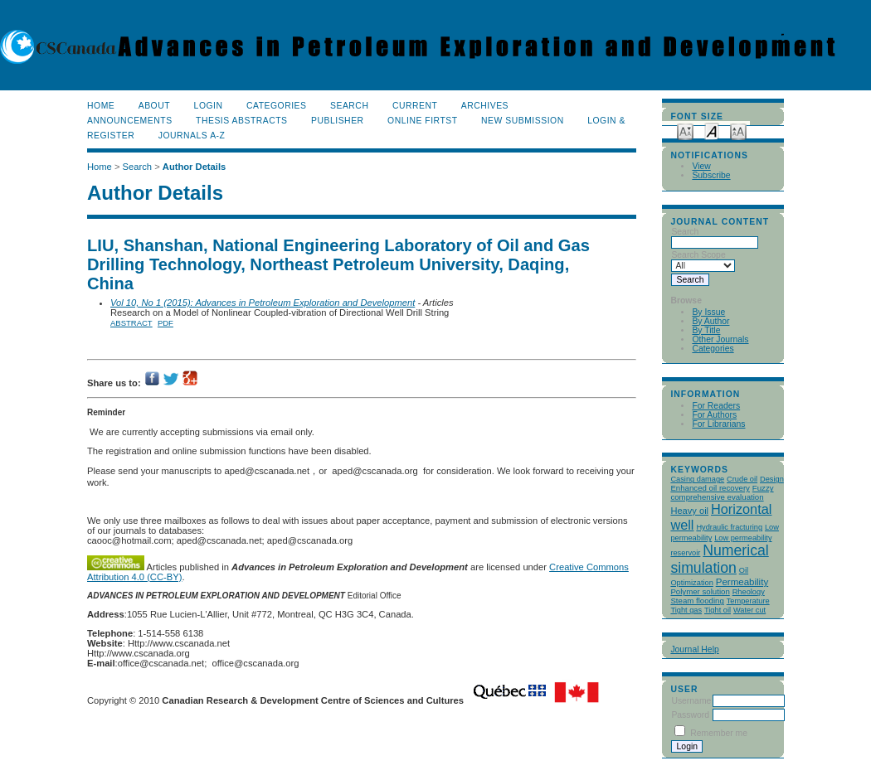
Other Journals (720, 339)
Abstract (131, 322)
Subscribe (711, 175)
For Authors (714, 414)
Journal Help (694, 649)
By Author (710, 321)
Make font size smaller (685, 130)
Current (414, 105)
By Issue (708, 312)
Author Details (194, 167)
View (701, 166)
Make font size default (711, 130)
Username (691, 700)
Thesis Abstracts (242, 120)
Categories (712, 348)
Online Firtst (422, 120)
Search (349, 105)
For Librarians (718, 424)
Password (690, 714)
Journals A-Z (192, 135)
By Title (706, 330)
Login (208, 105)
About (154, 105)
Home (100, 105)
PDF (165, 322)
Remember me (718, 733)
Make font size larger (738, 130)
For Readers (716, 405)
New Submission (522, 120)
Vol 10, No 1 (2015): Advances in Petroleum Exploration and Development (262, 303)
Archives (484, 105)
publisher (337, 120)
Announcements (130, 120)
